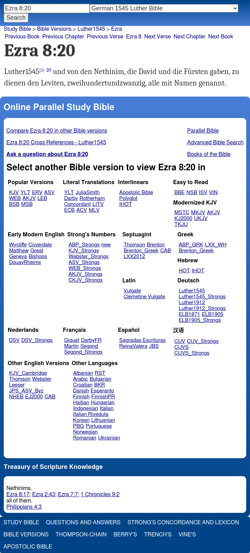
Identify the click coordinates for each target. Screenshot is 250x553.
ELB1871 (189, 314)
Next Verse (157, 36)
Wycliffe (18, 244)
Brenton (156, 244)
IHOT (125, 204)
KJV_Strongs (83, 250)
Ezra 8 (134, 36)
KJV (14, 192)
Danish (81, 390)
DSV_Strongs (37, 340)
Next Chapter (189, 36)
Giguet (71, 340)
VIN (213, 192)
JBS (154, 346)
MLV (94, 210)
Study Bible (17, 29)
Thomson (134, 244)
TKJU (181, 224)
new (106, 244)
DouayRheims (25, 262)
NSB (191, 192)
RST (100, 373)
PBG (78, 426)
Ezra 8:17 (18, 494)
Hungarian (103, 402)
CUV (179, 341)
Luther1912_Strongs (202, 308)
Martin (71, 346)
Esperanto (102, 390)
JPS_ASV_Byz (26, 390)
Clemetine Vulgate (144, 296)
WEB (15, 198)
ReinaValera (133, 346)
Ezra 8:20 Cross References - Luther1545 (56, 142)
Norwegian (85, 432)
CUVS (181, 347)
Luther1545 (91, 29)
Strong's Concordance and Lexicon (183, 522)
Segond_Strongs (83, 352)
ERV (37, 192)
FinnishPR (103, 396)
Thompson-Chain (81, 534)
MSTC (181, 212)
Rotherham (92, 198)
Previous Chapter (63, 36)
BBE (179, 192)
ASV (49, 192)
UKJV (201, 218)
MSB (26, 204)
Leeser (17, 385)
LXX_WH (216, 244)
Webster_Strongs (88, 256)
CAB (165, 250)
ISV (203, 192)
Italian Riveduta (90, 414)
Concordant (77, 204)
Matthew (19, 250)
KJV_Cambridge (28, 373)
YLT (25, 192)
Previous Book (22, 36)
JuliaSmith (87, 192)
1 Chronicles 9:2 (99, 494)
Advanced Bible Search (215, 142)
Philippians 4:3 (24, 507)
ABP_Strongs (83, 244)
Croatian (83, 385)
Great (36, 250)
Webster (41, 379)
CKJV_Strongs (85, 280)
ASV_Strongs (83, 262)
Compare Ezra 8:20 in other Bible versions (57, 131)
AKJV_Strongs (85, 274)
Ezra (116, 29)
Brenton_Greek (141, 250)
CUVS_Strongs (192, 353)
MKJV (198, 212)
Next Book (220, 36)
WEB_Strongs (84, 268)
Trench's (158, 534)
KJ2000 (183, 218)
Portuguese (99, 426)
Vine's (187, 534)
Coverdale (40, 244)
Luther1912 (192, 302)
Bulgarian (100, 379)
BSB (14, 204)
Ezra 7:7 (68, 494)
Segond (89, 346)
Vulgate (132, 290)
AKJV (29, 198)
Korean (81, 420)
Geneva (18, 256)
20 (48, 70)
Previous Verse (105, 36)
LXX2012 (134, 256)
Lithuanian (103, 420)
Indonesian (85, 408)
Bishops (38, 256)
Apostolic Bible (27, 547)
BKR (99, 385)
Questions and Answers (83, 522)
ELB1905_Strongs (200, 320)
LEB (42, 198)
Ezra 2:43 (43, 494)
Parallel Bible (203, 131)
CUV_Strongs (202, 341)
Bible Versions (54, 29)
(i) (42, 70)
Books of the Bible (209, 154)
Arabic (80, 379)
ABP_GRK (191, 244)
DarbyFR (91, 340)
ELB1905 (212, 314)
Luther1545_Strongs (202, 296)
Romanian (84, 438)
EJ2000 (34, 396)
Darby (71, 198)
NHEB (16, 396)
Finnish (81, 396)
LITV (98, 204)
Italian (107, 408)
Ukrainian (109, 438)
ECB (69, 210)
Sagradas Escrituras (142, 340)
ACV (81, 210)
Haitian (81, 402)
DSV (14, 340)
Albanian (83, 373)
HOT (184, 270)
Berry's (125, 534)
